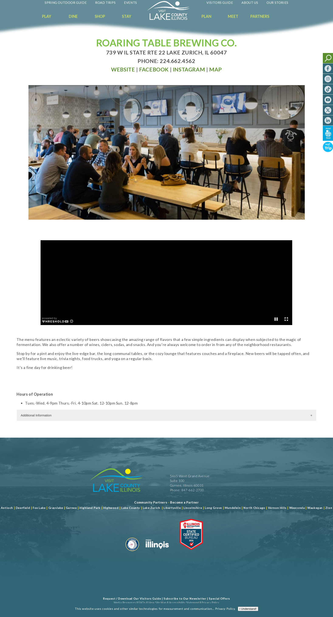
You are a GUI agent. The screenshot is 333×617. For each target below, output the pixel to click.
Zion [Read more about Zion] (328, 508)
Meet (233, 16)
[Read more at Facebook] (154, 69)
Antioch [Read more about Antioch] (7, 508)
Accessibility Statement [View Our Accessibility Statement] (184, 602)
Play (46, 16)
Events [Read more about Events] (130, 2)
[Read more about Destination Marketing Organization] (132, 553)
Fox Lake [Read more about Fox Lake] (39, 508)
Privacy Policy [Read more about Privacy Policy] (225, 610)
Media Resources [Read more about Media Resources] (125, 602)
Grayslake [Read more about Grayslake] (55, 508)
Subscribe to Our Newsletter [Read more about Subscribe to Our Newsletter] (185, 598)
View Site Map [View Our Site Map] (157, 602)
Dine (73, 16)
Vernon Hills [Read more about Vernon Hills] (277, 508)
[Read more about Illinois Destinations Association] (191, 553)
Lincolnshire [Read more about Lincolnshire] (192, 508)
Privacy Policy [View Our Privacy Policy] (210, 602)
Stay (126, 16)
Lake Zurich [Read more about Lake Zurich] (151, 508)
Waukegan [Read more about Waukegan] (315, 508)
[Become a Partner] (184, 502)
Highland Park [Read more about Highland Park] (89, 508)
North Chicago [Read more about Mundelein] (254, 508)
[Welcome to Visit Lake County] (171, 19)
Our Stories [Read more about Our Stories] (277, 2)
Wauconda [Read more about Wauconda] (297, 508)
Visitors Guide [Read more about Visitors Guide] (219, 2)
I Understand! (248, 610)
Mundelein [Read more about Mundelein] (233, 508)
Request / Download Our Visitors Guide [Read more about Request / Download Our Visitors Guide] (132, 598)
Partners (259, 16)
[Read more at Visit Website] (123, 69)
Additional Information (36, 415)
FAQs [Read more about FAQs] (142, 602)
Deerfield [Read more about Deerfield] (23, 508)
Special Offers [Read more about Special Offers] (219, 598)
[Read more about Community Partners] (150, 502)
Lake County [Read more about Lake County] (130, 508)
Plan (206, 16)
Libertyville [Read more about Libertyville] (172, 508)
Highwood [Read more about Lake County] (111, 508)
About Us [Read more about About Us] (249, 2)
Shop (100, 16)
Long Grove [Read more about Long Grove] (213, 508)
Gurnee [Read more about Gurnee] (71, 508)
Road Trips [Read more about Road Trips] (105, 2)
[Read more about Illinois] (157, 553)
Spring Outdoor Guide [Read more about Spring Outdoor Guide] (66, 2)
